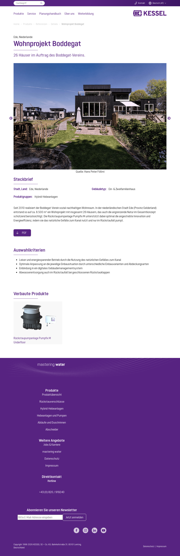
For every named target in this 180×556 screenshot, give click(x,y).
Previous (11, 118)
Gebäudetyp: (99, 189)
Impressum (51, 465)
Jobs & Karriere (51, 444)
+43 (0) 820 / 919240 (51, 492)
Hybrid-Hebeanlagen (51, 408)
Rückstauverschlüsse (51, 401)
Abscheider (52, 429)
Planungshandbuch (50, 13)
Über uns (69, 13)
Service (31, 13)
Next (169, 118)
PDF (24, 232)
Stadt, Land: (20, 189)
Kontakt (141, 3)
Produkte (19, 13)
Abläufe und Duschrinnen (52, 422)
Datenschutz (51, 458)
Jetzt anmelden (74, 517)
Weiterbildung (86, 13)
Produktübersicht (52, 394)
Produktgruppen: (23, 196)
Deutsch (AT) (158, 3)
